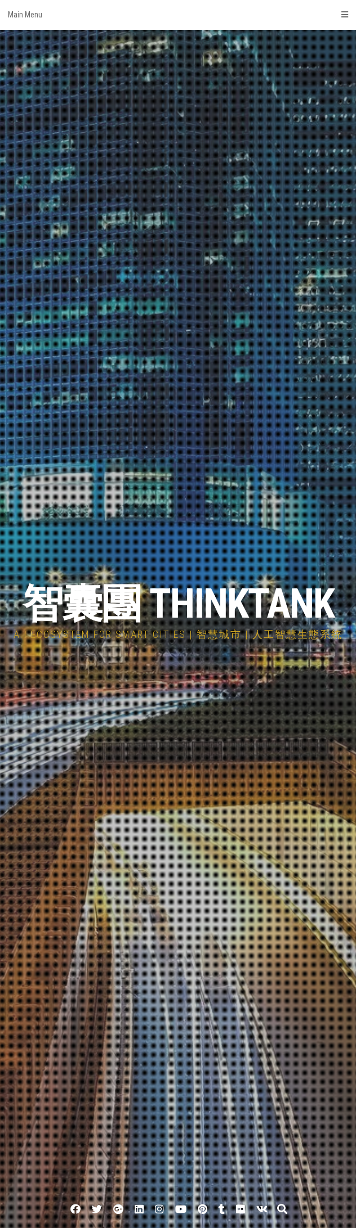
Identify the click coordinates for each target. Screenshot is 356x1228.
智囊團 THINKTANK (178, 604)
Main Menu (178, 14)
